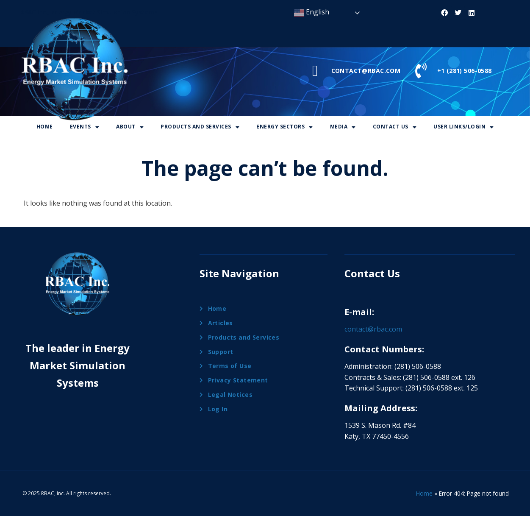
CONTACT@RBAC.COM (366, 71)
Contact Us (395, 126)
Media (343, 126)
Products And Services (200, 126)
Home (44, 126)
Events (85, 126)
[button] (84, 127)
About (130, 126)
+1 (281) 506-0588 (464, 71)
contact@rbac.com (373, 329)
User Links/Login (463, 126)
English (311, 12)
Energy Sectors (284, 126)
